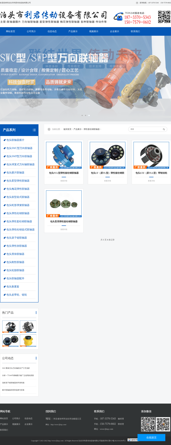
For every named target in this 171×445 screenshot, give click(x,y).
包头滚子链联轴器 (16, 237)
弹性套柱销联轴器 (92, 129)
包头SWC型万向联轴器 (19, 148)
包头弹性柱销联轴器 (17, 213)
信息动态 (52, 31)
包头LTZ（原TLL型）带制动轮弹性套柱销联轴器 (151, 173)
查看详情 (63, 181)
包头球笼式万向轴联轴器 (20, 164)
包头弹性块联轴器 (16, 245)
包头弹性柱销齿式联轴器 (20, 229)
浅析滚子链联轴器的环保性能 (13, 383)
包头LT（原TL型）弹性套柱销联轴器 (107, 173)
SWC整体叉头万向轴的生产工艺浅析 (16, 368)
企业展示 (114, 31)
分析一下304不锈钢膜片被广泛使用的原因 (18, 375)
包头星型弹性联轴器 (17, 180)
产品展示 (73, 31)
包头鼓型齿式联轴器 (17, 197)
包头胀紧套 (12, 286)
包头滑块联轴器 (15, 254)
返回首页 (67, 129)
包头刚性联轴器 (15, 262)
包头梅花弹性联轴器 (17, 188)
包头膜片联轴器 (15, 172)
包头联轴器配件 (15, 278)
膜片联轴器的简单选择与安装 (13, 390)
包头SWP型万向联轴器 (19, 156)
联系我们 (135, 31)
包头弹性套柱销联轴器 (19, 221)
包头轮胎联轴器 (15, 270)
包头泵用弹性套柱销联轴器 (64, 221)
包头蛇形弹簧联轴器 (17, 205)
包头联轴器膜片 (15, 140)
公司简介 (31, 31)
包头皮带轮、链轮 (16, 294)
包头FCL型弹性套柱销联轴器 (64, 173)
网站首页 (10, 31)
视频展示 (93, 31)
